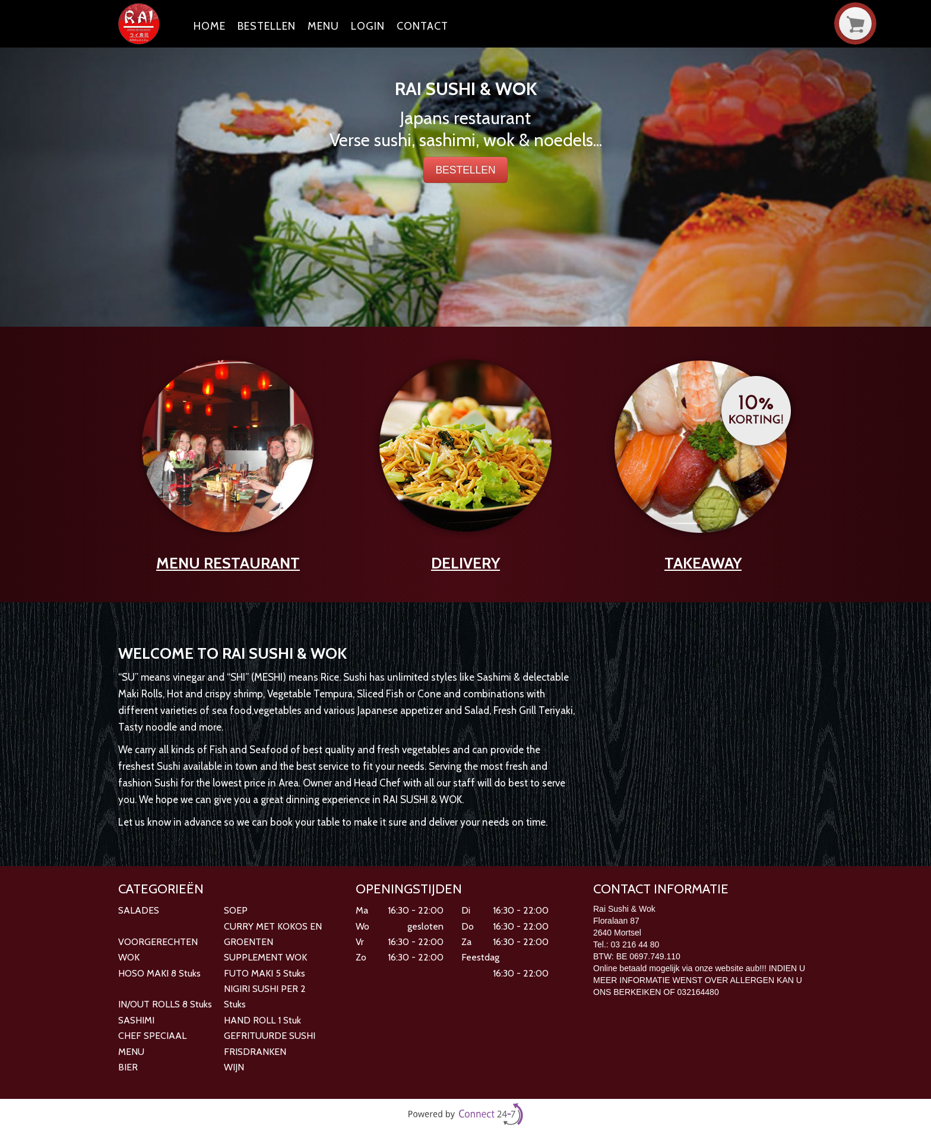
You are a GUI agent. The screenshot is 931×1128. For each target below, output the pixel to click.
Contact (422, 26)
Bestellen (267, 26)
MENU (131, 1051)
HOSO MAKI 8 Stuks (159, 973)
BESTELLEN (465, 170)
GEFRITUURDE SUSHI (269, 1035)
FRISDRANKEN (255, 1051)
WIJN (234, 1067)
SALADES (138, 910)
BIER (128, 1067)
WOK (129, 957)
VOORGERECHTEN (158, 941)
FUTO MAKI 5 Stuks (264, 973)
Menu (323, 26)
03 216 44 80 (635, 944)
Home (210, 26)
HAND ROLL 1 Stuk (262, 1020)
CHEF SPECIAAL (152, 1035)
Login (368, 26)
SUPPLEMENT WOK (265, 957)
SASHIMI (136, 1020)
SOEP (236, 910)
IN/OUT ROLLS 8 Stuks (165, 1004)
